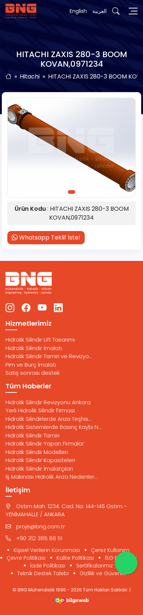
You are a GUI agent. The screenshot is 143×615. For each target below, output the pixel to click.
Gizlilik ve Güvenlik (103, 573)
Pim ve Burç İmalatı (31, 364)
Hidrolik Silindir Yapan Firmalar (45, 443)
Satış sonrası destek (33, 373)
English (78, 11)
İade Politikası (47, 565)
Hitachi (30, 76)
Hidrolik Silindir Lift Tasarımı (40, 339)
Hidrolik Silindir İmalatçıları (39, 468)
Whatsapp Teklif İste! (46, 237)
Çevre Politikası (26, 558)
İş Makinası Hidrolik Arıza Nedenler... (52, 477)
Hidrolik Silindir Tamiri (32, 435)
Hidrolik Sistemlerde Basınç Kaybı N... (54, 427)
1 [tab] (71, 192)
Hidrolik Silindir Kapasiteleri (40, 460)
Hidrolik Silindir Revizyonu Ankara (48, 402)
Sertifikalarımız (94, 565)
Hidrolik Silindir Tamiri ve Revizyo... (49, 356)
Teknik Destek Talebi (43, 573)
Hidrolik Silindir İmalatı (34, 348)
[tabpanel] (71, 148)
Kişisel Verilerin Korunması (47, 550)
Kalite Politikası (75, 558)
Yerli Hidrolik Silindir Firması (40, 410)
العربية (99, 11)
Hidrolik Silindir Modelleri (37, 452)
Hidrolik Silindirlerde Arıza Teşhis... (49, 419)
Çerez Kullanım (110, 550)
